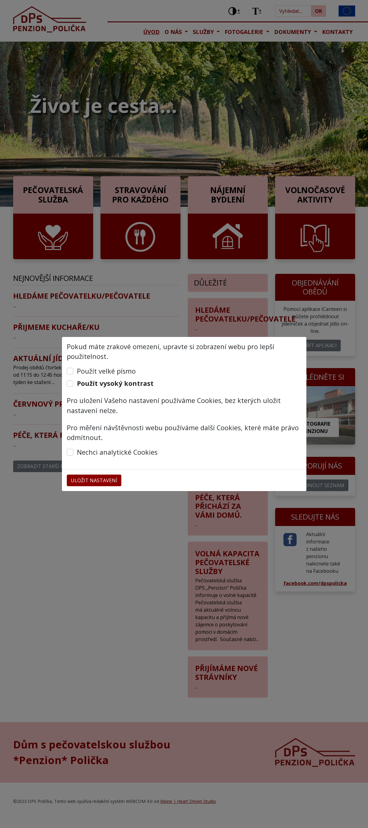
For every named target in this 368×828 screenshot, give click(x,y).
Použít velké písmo (106, 371)
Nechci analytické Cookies (117, 452)
